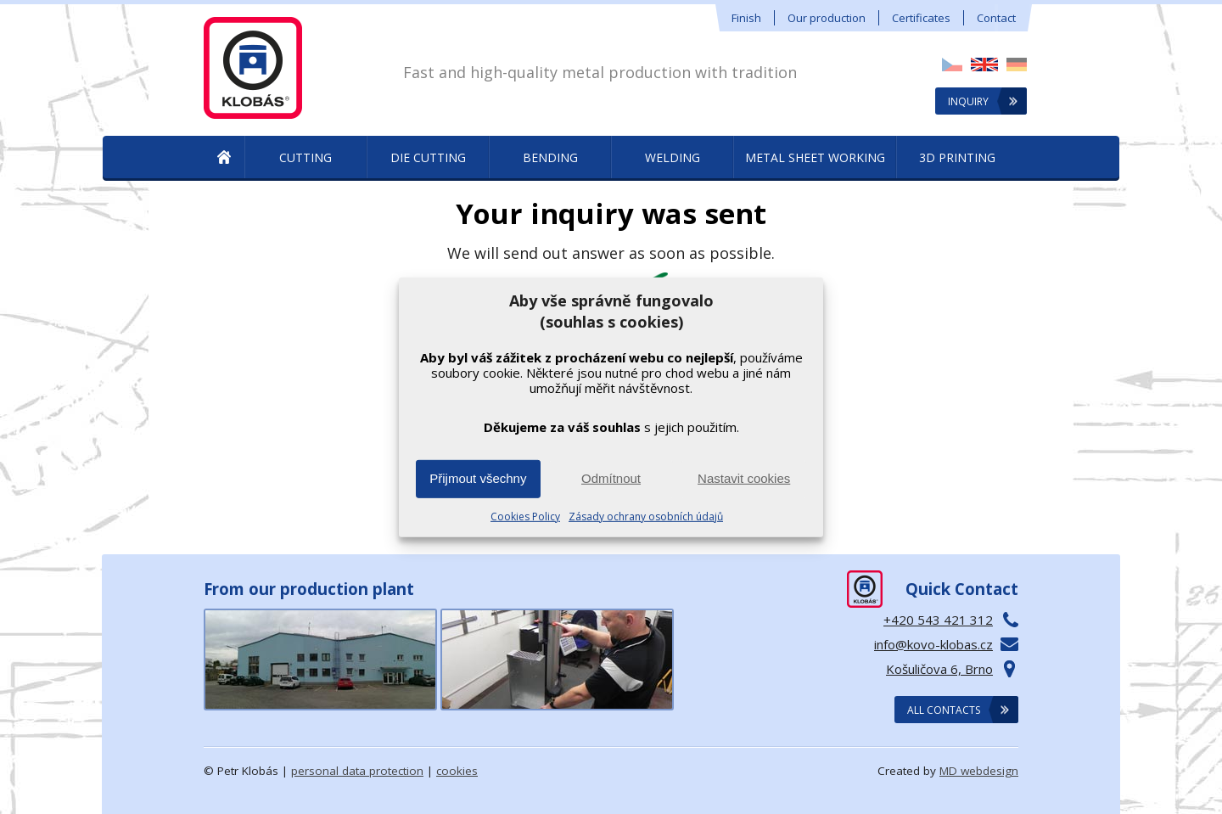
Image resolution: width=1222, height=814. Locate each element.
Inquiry (968, 101)
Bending (550, 157)
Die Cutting (428, 157)
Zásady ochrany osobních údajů (646, 516)
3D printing (957, 157)
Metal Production (224, 158)
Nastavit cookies (744, 478)
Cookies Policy (525, 516)
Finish (746, 17)
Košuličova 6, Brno (939, 668)
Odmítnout (611, 478)
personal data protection (357, 770)
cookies (457, 770)
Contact (996, 17)
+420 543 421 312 (938, 619)
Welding (672, 157)
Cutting (305, 157)
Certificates (921, 17)
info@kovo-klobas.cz (933, 644)
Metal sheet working (815, 157)
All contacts (943, 710)
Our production (827, 17)
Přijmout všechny (477, 478)
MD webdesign (978, 770)
